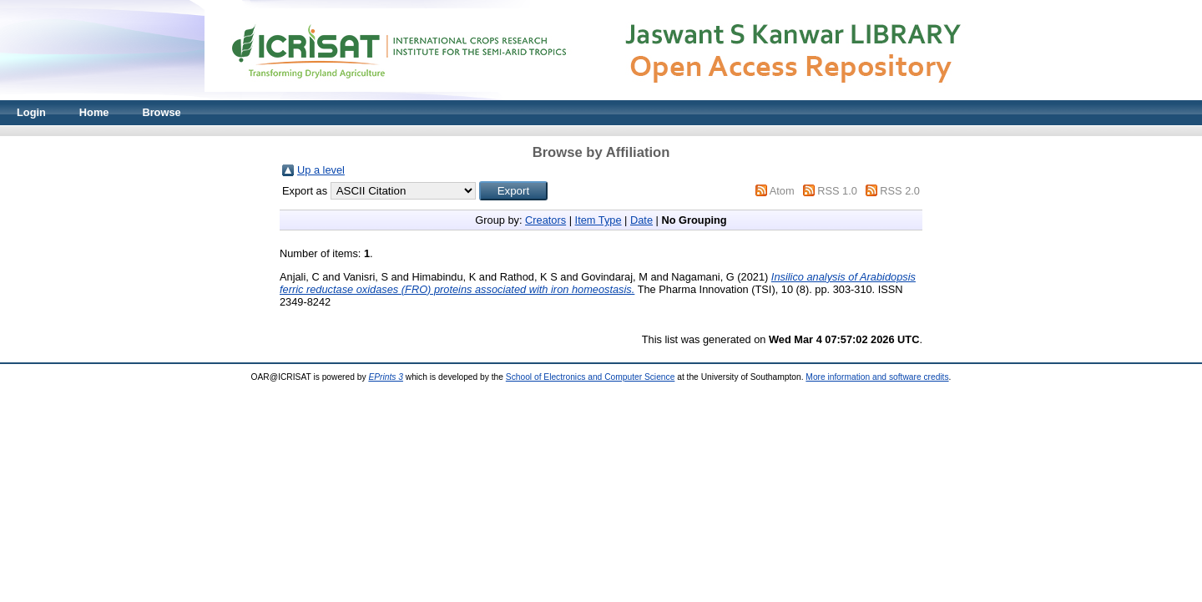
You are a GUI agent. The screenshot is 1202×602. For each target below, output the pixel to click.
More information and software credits (877, 377)
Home (94, 112)
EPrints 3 (385, 377)
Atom (782, 191)
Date (641, 220)
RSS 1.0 (837, 191)
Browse (161, 112)
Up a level (321, 170)
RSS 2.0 (900, 191)
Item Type (598, 220)
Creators (545, 220)
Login (31, 112)
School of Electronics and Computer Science (590, 377)
